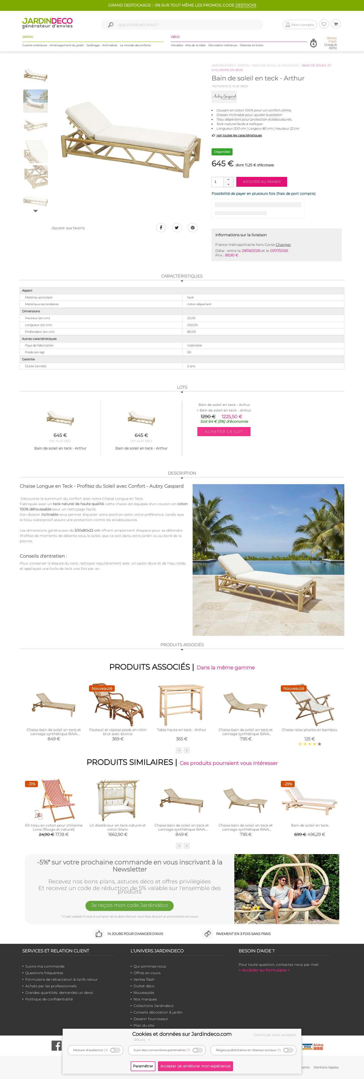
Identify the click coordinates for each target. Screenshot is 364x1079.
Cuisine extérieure (34, 45)
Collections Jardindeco (153, 1005)
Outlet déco (143, 986)
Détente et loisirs (251, 45)
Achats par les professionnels (51, 986)
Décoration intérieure (222, 45)
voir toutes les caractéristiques (237, 135)
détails (142, 1039)
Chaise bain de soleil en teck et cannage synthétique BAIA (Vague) (246, 734)
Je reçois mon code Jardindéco (129, 905)
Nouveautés (143, 992)
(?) (106, 1050)
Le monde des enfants (135, 45)
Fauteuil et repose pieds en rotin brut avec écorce (117, 732)
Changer (283, 244)
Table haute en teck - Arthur (181, 730)
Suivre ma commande (44, 966)
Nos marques (145, 999)
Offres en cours (147, 973)
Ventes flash (143, 979)
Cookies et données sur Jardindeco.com (182, 1034)
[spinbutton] (222, 182)
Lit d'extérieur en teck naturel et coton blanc (117, 827)
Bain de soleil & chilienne (276, 65)
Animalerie (110, 45)
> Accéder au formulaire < (264, 970)
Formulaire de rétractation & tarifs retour (61, 979)
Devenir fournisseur (150, 1019)
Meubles (177, 45)
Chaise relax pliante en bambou (309, 730)
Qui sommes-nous (149, 966)
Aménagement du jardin (67, 45)
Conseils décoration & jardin (158, 1012)
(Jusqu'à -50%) (330, 43)
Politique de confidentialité (49, 999)
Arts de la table (196, 45)
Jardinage (93, 45)
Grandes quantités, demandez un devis (59, 992)
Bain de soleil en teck (309, 825)
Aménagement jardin (230, 65)
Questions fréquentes (44, 973)
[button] (228, 179)
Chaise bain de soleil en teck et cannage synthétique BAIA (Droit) (54, 734)
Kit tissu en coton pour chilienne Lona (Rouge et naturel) (53, 827)
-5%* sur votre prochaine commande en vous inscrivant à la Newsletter (129, 866)
